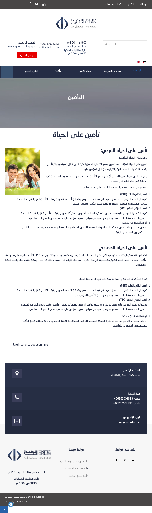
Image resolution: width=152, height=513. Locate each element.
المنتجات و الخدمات (76, 468)
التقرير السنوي (30, 71)
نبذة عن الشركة (112, 71)
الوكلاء (143, 4)
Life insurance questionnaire (30, 344)
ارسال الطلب (27, 55)
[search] (125, 44)
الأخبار (131, 4)
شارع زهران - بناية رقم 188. (125, 375)
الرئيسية (137, 70)
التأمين (56, 71)
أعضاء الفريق (84, 71)
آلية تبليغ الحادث (78, 476)
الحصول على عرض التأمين (73, 461)
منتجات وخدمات (114, 4)
